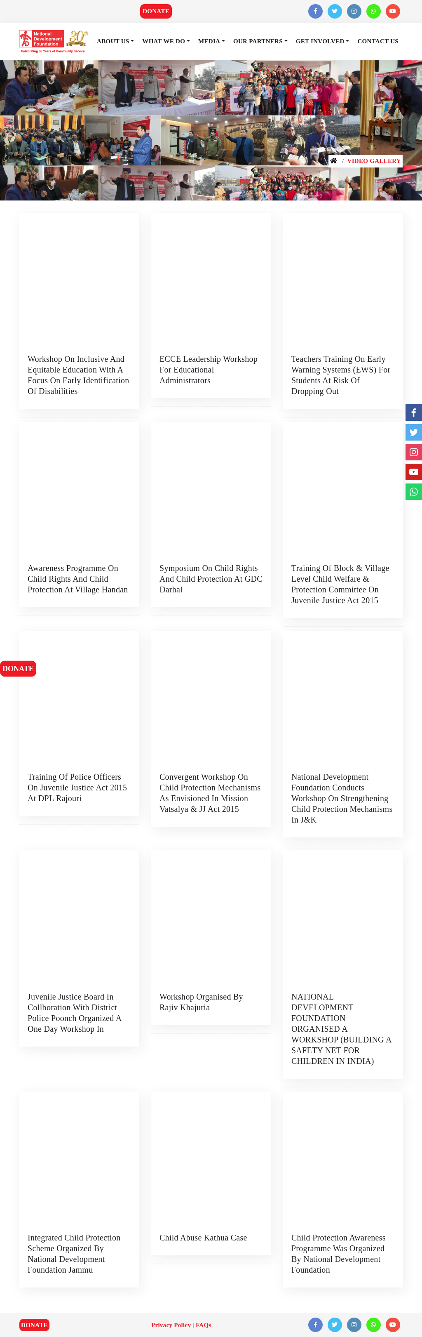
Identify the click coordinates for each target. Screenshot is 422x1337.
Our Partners (258, 41)
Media (209, 41)
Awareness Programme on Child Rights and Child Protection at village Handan (78, 579)
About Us (113, 41)
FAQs (203, 1324)
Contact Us (378, 41)
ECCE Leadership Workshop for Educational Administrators (208, 369)
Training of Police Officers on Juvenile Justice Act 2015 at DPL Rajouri (77, 787)
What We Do (163, 41)
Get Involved (320, 41)
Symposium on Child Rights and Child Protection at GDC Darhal (208, 579)
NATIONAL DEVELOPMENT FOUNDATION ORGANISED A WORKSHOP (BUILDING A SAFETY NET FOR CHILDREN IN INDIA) (341, 1029)
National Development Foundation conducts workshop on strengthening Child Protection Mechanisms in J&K (342, 798)
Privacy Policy (171, 1324)
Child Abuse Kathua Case (203, 1237)
